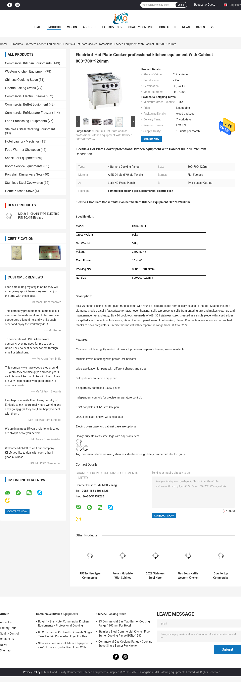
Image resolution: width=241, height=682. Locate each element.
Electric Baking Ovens (20, 88)
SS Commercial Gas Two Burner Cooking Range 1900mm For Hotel (124, 623)
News (186, 27)
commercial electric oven (97, 454)
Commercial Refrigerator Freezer (28, 113)
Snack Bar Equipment (20, 158)
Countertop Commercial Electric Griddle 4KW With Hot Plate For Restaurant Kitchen (221, 575)
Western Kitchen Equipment (43, 44)
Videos (72, 27)
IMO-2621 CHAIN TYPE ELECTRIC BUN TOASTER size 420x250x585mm (38, 217)
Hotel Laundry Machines (22, 141)
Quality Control (140, 27)
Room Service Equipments (24, 166)
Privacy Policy (31, 672)
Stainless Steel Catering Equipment (30, 129)
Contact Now (151, 138)
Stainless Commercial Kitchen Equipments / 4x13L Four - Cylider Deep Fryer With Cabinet (65, 646)
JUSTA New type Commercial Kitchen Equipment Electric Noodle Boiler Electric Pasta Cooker (90, 575)
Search (181, 4)
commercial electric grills (169, 454)
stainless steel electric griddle (133, 454)
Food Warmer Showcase (22, 150)
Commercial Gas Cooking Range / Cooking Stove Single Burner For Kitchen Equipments (125, 644)
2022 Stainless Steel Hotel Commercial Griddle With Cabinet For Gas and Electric (155, 575)
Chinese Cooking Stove (21, 80)
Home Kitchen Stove (19, 191)
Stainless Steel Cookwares (24, 183)
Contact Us (167, 27)
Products (54, 27)
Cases (200, 27)
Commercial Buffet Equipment (26, 104)
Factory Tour (112, 27)
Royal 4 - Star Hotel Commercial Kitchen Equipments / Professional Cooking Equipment (63, 624)
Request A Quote (204, 4)
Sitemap (5, 650)
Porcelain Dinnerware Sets (24, 174)
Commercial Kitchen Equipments (28, 63)
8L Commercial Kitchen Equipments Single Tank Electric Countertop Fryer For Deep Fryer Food (65, 635)
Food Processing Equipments (26, 121)
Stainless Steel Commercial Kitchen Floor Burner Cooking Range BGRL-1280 (124, 633)
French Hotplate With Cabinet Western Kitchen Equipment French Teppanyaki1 (122, 575)
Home (37, 27)
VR (212, 27)
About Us (89, 27)
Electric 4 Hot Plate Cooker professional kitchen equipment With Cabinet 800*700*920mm (104, 135)
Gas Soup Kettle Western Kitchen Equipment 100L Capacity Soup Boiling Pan (188, 575)
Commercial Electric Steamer (26, 96)
